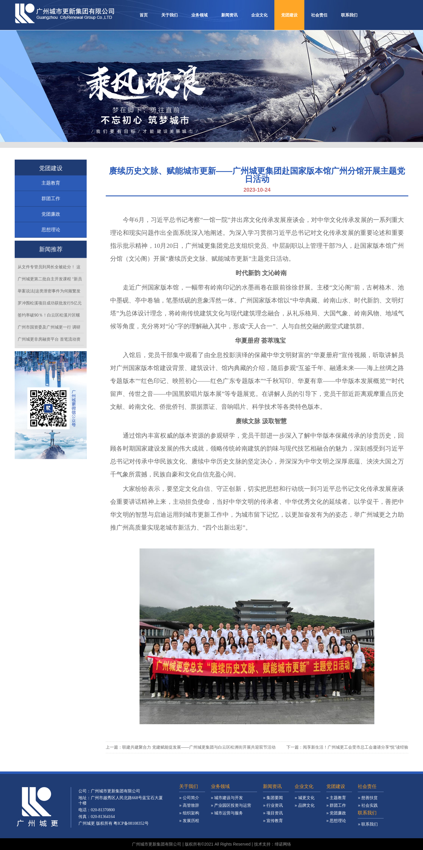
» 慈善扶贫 (368, 808)
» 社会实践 (368, 816)
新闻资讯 (229, 15)
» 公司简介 (189, 808)
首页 (144, 15)
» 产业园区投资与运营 (231, 816)
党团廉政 (50, 224)
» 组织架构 (189, 823)
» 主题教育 (336, 808)
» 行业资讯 (273, 816)
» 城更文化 (305, 808)
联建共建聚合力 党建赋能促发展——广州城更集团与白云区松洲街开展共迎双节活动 (199, 747)
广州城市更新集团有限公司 (156, 844)
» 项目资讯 (273, 823)
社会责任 (319, 15)
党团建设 (289, 15)
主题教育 (50, 193)
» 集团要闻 (273, 808)
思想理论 (50, 240)
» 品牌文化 (305, 816)
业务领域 (199, 15)
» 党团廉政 (336, 823)
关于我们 (169, 15)
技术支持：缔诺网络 (272, 844)
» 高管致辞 (189, 816)
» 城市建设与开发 (227, 808)
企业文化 (259, 15)
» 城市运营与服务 (227, 823)
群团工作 (50, 209)
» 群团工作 (336, 816)
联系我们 (349, 15)
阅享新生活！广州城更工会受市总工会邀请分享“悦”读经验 (355, 747)
